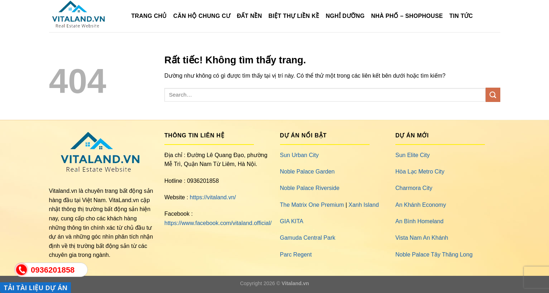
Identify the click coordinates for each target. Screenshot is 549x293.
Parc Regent (296, 255)
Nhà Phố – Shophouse (407, 16)
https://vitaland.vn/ (213, 197)
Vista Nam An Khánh (421, 238)
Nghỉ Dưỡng (345, 16)
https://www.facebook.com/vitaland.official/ (217, 223)
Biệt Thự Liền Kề (294, 16)
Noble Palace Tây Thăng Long (434, 255)
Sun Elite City (412, 155)
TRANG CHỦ (149, 16)
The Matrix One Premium (312, 205)
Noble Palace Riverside (309, 188)
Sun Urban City (299, 155)
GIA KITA (292, 221)
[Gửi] (493, 95)
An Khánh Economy (420, 205)
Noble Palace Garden (307, 172)
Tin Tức (461, 16)
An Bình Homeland (419, 221)
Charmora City (413, 188)
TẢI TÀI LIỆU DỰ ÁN (35, 287)
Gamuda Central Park (308, 238)
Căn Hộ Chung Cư (202, 16)
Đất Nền (249, 16)
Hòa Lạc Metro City (419, 172)
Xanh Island (363, 205)
